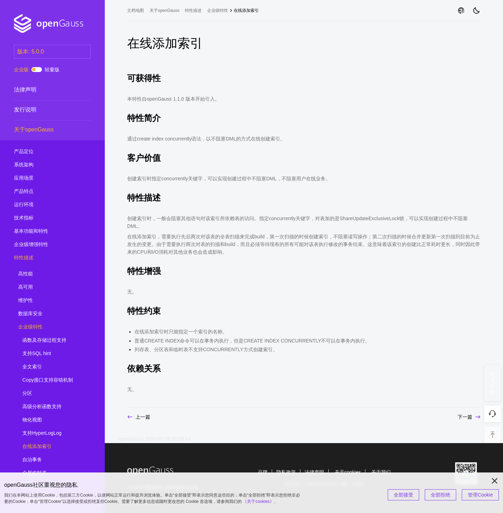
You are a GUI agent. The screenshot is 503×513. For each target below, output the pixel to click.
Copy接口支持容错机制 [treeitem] (53, 380)
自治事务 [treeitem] (53, 460)
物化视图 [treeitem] (53, 420)
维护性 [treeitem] (49, 300)
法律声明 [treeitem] (45, 90)
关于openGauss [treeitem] (45, 129)
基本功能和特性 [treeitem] (45, 231)
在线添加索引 (246, 10)
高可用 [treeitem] (49, 287)
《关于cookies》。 (260, 501)
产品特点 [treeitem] (45, 191)
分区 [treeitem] (53, 393)
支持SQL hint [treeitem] (53, 354)
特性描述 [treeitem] (45, 258)
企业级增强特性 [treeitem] (45, 244)
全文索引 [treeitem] (53, 367)
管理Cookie (480, 495)
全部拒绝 (440, 495)
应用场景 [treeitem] (45, 178)
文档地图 (135, 10)
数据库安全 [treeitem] (49, 314)
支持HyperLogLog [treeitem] (53, 433)
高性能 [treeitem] (49, 274)
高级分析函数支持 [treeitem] (53, 407)
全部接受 (403, 495)
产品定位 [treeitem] (45, 152)
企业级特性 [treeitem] (49, 327)
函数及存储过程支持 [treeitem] (53, 340)
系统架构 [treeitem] (45, 165)
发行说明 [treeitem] (45, 110)
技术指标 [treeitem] (45, 218)
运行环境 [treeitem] (45, 205)
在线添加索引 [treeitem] (53, 446)
